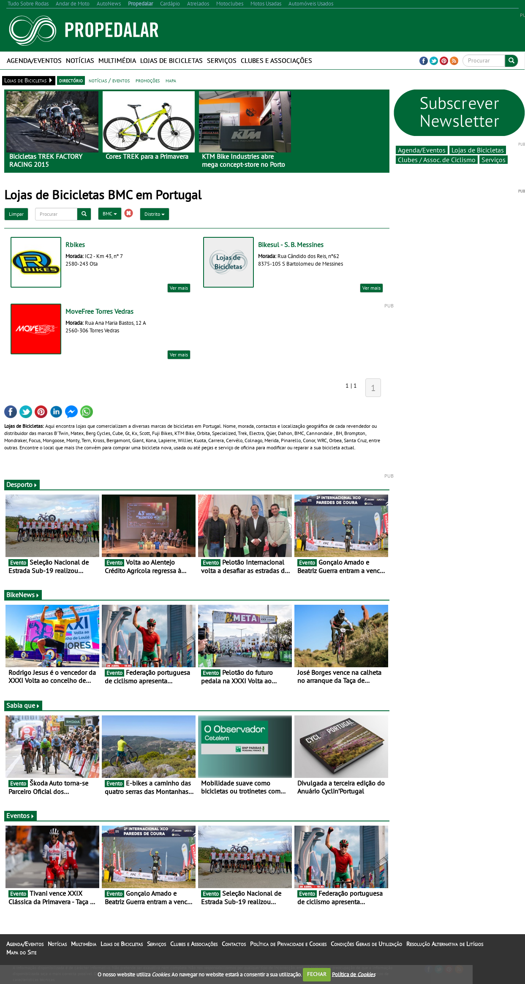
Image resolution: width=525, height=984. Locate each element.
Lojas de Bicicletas (171, 60)
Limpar (16, 214)
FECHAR (316, 974)
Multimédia (117, 60)
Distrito (154, 214)
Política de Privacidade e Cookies (288, 944)
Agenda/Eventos (34, 60)
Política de (353, 974)
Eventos (20, 815)
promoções (148, 80)
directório (71, 80)
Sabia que (23, 705)
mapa (171, 80)
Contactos (234, 944)
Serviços (222, 60)
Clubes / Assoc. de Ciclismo (437, 159)
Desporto (22, 484)
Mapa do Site (21, 952)
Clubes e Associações (276, 60)
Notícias (80, 60)
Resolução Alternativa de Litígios (444, 944)
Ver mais (179, 288)
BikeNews (23, 594)
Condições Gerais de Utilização (366, 944)
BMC (110, 213)
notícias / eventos (109, 80)
